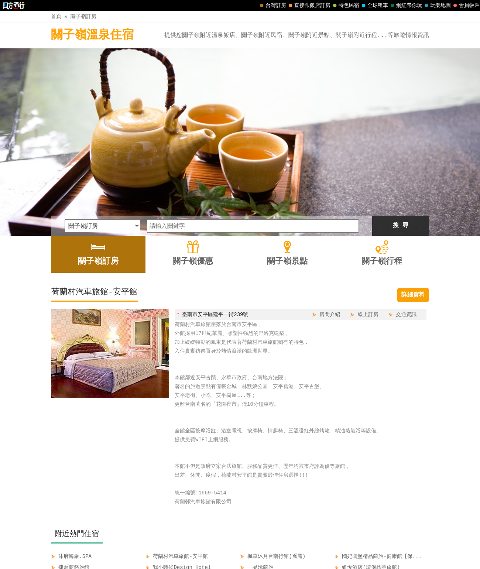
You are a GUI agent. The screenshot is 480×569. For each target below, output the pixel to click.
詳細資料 (413, 207)
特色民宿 (345, 5)
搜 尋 (400, 138)
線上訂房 (368, 226)
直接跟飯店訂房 (308, 5)
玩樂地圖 (437, 5)
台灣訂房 (272, 5)
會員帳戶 (466, 5)
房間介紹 (329, 226)
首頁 (56, 16)
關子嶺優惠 (219, 548)
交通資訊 (406, 226)
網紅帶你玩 (405, 5)
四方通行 (241, 563)
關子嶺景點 (256, 548)
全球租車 (374, 5)
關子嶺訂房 (83, 16)
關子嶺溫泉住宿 (92, 35)
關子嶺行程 (294, 548)
